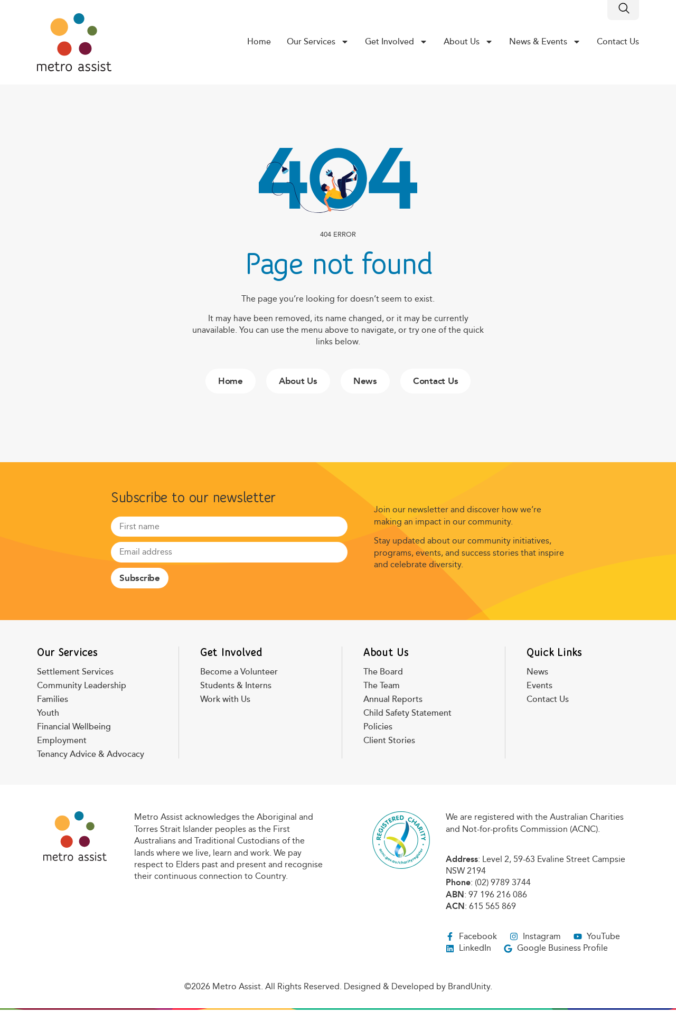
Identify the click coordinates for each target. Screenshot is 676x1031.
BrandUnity (469, 986)
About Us (468, 41)
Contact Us (618, 41)
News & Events (545, 41)
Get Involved (396, 41)
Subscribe (139, 578)
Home (259, 41)
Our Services (318, 41)
